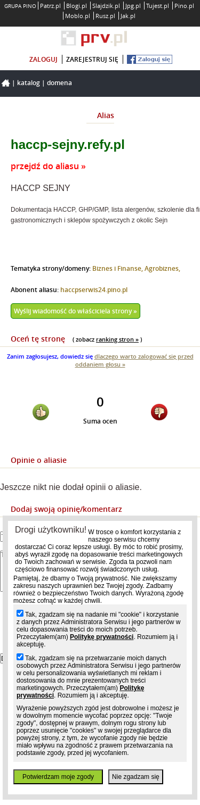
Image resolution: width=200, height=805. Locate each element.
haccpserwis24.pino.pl (93, 289)
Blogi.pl (76, 6)
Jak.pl (128, 16)
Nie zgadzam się (135, 777)
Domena (59, 82)
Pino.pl (184, 6)
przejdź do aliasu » (48, 166)
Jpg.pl (133, 6)
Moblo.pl (77, 16)
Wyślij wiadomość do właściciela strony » (75, 311)
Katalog (28, 82)
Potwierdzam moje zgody (58, 777)
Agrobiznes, (162, 268)
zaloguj (43, 59)
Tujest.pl (157, 6)
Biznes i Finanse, (118, 268)
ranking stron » (117, 339)
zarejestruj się (92, 59)
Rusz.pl (105, 16)
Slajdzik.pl (106, 6)
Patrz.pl (50, 6)
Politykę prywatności (101, 637)
